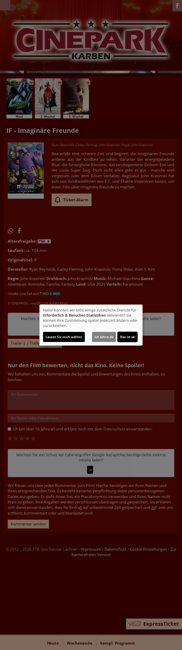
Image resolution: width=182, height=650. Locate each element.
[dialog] (91, 325)
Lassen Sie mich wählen (64, 337)
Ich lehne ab (104, 337)
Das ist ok (127, 337)
